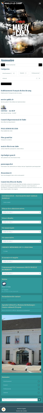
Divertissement (7, 73)
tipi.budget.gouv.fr (8, 155)
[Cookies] (4, 409)
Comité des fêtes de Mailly (11, 182)
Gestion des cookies (21, 411)
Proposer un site (6, 83)
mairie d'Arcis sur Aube (10, 146)
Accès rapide (7, 202)
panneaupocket (7, 164)
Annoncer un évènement (23, 310)
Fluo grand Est (6, 138)
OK (40, 65)
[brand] (12, 3)
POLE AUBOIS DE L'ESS (9, 129)
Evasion (22, 73)
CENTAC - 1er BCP (8, 111)
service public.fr (7, 100)
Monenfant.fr (6, 173)
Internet (5, 78)
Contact (4, 300)
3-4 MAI (6, 251)
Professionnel (35, 73)
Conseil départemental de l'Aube (13, 120)
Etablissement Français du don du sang (16, 91)
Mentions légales (21, 408)
